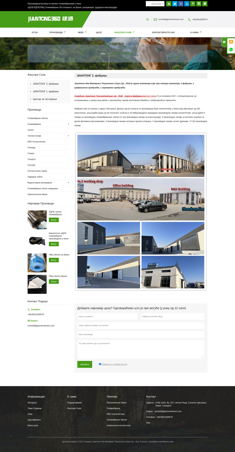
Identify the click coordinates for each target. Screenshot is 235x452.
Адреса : (150, 402)
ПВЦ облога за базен (59, 254)
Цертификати (34, 420)
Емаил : (150, 411)
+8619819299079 (199, 19)
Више (54, 220)
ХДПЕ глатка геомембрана (55, 213)
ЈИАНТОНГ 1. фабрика (46, 91)
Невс (82, 32)
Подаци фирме (74, 402)
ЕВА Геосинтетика (36, 141)
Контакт (151, 396)
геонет (31, 130)
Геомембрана (34, 124)
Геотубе (31, 165)
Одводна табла (35, 177)
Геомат (31, 153)
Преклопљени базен (38, 194)
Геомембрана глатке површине (43, 188)
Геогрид (31, 147)
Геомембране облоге (38, 118)
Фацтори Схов (124, 32)
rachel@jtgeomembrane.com (171, 19)
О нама (196, 32)
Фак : (148, 423)
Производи (57, 32)
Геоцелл (32, 159)
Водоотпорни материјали (40, 182)
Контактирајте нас (163, 32)
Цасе (99, 32)
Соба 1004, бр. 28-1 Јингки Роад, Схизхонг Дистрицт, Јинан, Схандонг (181, 404)
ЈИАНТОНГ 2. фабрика (46, 84)
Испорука (32, 402)
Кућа (35, 32)
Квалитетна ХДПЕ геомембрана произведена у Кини (58, 236)
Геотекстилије (34, 136)
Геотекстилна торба (37, 171)
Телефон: (151, 417)
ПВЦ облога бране (58, 276)
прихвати (84, 364)
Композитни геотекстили (118, 425)
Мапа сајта (33, 425)
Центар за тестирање (45, 99)
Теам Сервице (35, 408)
